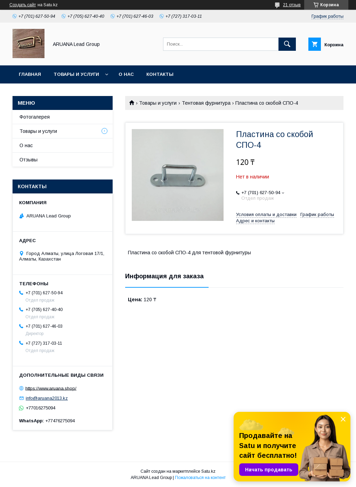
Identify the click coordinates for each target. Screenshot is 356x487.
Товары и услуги (76, 74)
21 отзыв (292, 4)
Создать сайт (22, 4)
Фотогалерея (34, 117)
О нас (126, 74)
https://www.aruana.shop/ (50, 388)
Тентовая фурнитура (206, 103)
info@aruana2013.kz (47, 398)
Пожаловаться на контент (200, 477)
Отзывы (28, 159)
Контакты (159, 74)
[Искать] (287, 44)
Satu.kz (208, 471)
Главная (30, 74)
